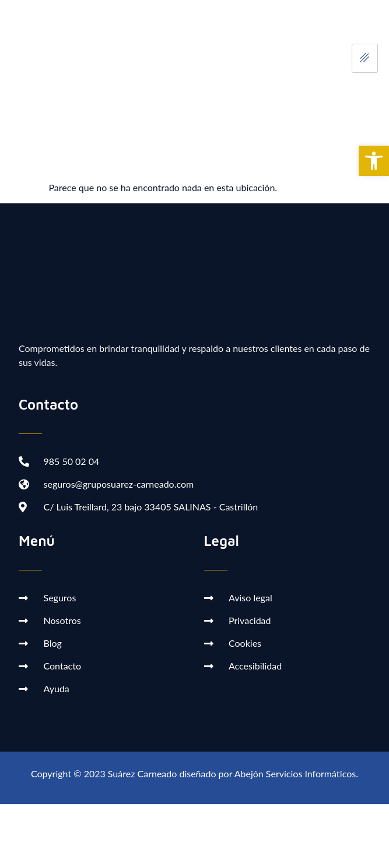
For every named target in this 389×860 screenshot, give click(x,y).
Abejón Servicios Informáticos (295, 773)
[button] (374, 161)
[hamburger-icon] (365, 58)
